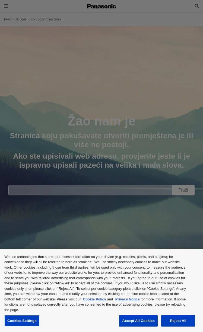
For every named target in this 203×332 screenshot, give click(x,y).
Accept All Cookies (138, 321)
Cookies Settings (22, 321)
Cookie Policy (94, 299)
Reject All (178, 321)
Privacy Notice (127, 299)
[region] (101, 290)
